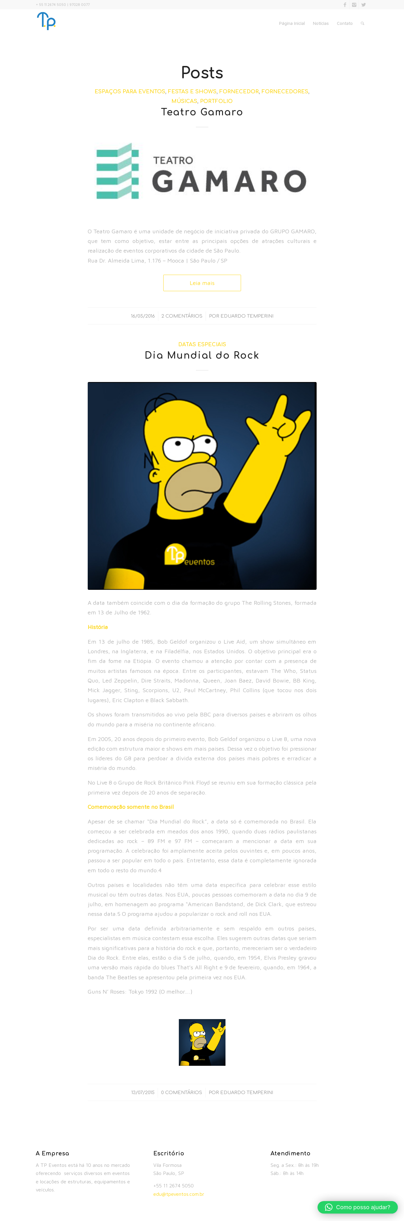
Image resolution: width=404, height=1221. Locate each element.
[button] (358, 1207)
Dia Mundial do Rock (202, 356)
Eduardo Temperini (247, 316)
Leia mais (202, 282)
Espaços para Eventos (130, 92)
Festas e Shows (192, 92)
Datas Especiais (202, 344)
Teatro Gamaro (202, 112)
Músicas (184, 101)
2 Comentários (181, 316)
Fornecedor (239, 92)
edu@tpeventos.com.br (178, 1194)
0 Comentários (181, 1092)
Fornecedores (285, 92)
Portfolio (216, 101)
